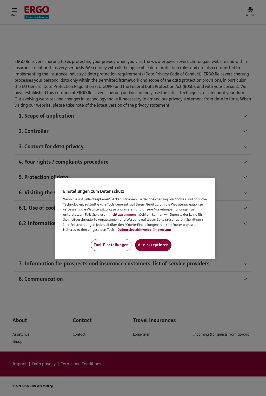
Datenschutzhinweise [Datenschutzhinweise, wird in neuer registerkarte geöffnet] (134, 230)
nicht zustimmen (122, 215)
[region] (135, 218)
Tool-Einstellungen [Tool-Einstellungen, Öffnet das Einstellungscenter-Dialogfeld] (111, 245)
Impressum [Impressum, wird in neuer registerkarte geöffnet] (161, 230)
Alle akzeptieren (153, 245)
